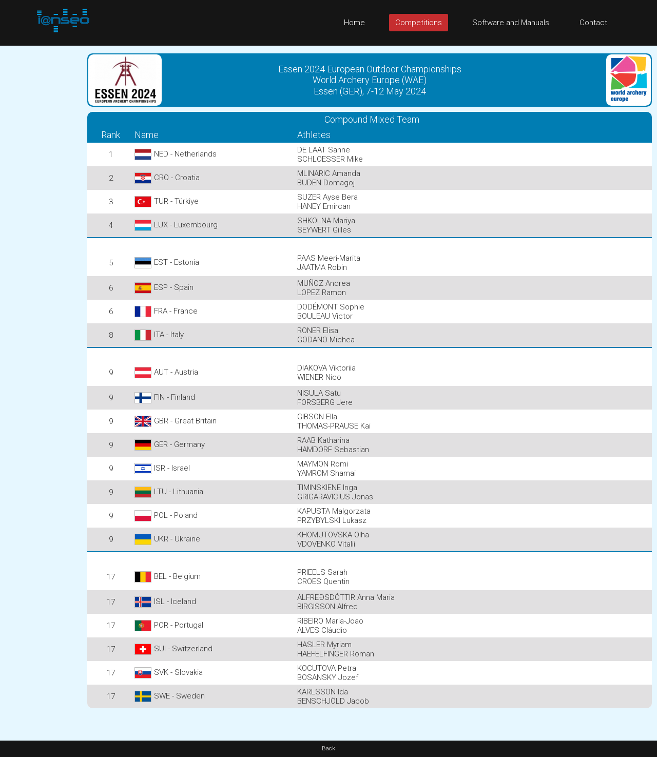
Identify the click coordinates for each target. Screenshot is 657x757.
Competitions (418, 22)
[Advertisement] (41, 200)
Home (354, 22)
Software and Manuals (510, 22)
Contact (593, 22)
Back (328, 748)
